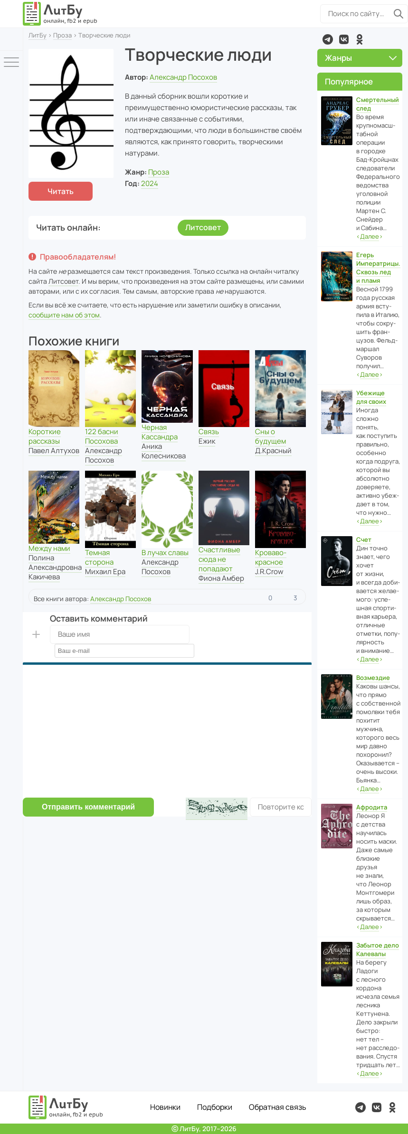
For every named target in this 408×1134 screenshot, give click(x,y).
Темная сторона (99, 557)
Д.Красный (273, 450)
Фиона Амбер (221, 578)
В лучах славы (165, 553)
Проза (62, 35)
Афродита (371, 807)
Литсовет (203, 227)
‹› (369, 236)
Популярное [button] (349, 81)
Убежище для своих (371, 397)
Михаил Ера (105, 571)
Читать (60, 191)
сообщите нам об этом (64, 314)
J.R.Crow (269, 571)
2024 (149, 183)
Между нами (49, 548)
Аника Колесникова (164, 451)
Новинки (165, 1107)
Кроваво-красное (270, 557)
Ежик (207, 441)
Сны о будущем (270, 436)
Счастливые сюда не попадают (219, 559)
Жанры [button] (361, 57)
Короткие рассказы (44, 436)
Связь (209, 432)
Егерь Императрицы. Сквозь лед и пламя (378, 268)
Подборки (214, 1107)
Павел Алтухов (53, 450)
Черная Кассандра (160, 432)
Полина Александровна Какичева (55, 567)
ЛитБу (37, 35)
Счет (363, 539)
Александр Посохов (183, 77)
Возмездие (373, 677)
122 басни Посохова (101, 436)
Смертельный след (377, 103)
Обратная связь (277, 1107)
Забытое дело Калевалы (377, 949)
